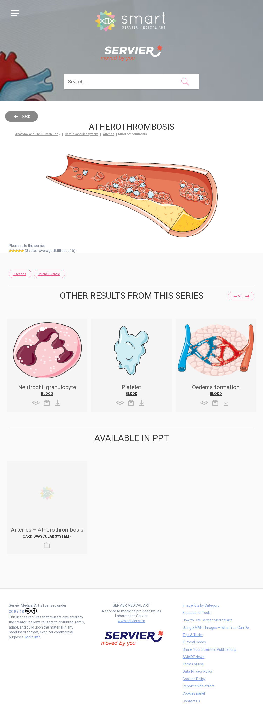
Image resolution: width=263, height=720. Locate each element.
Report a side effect (198, 686)
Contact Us (191, 701)
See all (240, 296)
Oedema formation (216, 387)
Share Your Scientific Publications (209, 649)
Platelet (131, 387)
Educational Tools (197, 613)
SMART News (193, 657)
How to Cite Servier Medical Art (207, 620)
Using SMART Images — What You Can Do (216, 627)
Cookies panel (194, 693)
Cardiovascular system (81, 134)
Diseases (19, 274)
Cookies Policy (194, 679)
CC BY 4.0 (23, 611)
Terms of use (193, 664)
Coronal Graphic (49, 274)
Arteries (108, 134)
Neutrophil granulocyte (47, 387)
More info (33, 637)
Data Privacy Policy (198, 671)
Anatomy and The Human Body (37, 134)
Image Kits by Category (201, 605)
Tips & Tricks (193, 635)
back (26, 116)
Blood (47, 394)
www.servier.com (131, 621)
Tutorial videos (194, 642)
